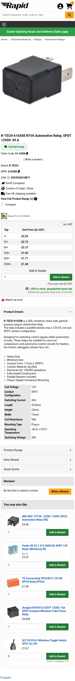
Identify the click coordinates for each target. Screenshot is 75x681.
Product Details (13, 311)
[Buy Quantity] (26, 277)
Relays (38, 39)
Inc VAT (37, 224)
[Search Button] (69, 15)
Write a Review (60, 491)
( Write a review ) (33, 159)
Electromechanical (21, 39)
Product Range (13, 450)
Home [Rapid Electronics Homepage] (4, 39)
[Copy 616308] (19, 171)
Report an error (12, 299)
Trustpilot (5, 677)
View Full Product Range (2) (19, 198)
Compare (8, 204)
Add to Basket (61, 277)
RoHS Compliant (13, 183)
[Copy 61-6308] (27, 153)
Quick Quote (11, 469)
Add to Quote (37, 270)
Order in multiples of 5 (58, 661)
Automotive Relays (55, 39)
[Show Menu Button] (4, 24)
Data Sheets (11, 459)
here (65, 31)
